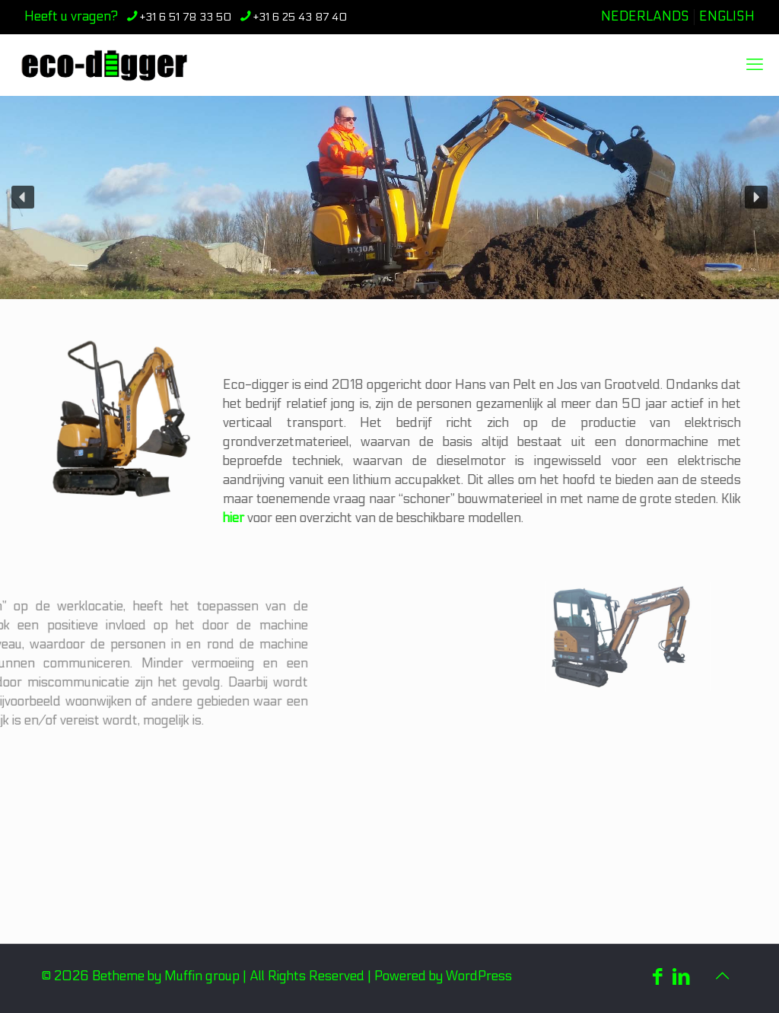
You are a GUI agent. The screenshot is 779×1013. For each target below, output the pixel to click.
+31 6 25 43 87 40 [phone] (300, 17)
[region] (389, 197)
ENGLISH (727, 16)
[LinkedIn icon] (681, 977)
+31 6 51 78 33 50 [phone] (185, 17)
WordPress (479, 976)
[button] (22, 197)
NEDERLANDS (645, 16)
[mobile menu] (755, 65)
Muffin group (202, 976)
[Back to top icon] (722, 976)
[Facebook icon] (657, 977)
